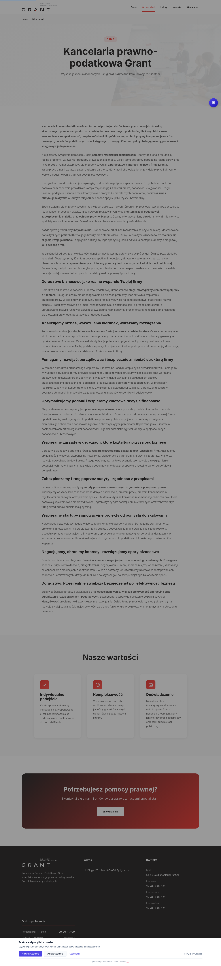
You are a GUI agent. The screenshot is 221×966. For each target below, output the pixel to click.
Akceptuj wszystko (30, 954)
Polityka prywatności (193, 954)
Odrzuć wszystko (55, 954)
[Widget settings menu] (213, 102)
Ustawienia (75, 954)
